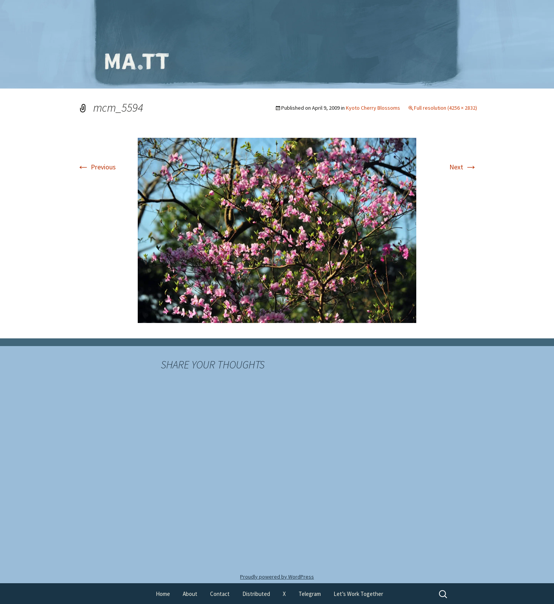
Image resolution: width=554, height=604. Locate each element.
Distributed (256, 593)
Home (163, 593)
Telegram (310, 593)
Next (463, 166)
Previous (96, 166)
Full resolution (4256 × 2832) (445, 107)
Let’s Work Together (358, 593)
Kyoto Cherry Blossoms (373, 107)
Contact (220, 593)
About (190, 593)
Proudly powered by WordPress (277, 576)
